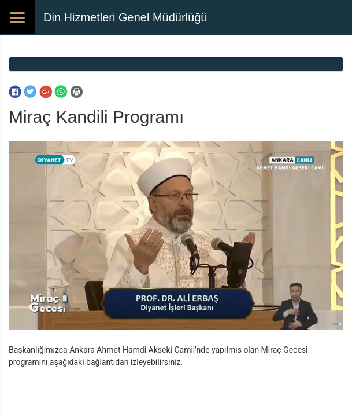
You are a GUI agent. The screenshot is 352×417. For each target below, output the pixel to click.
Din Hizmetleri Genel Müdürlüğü (125, 17)
